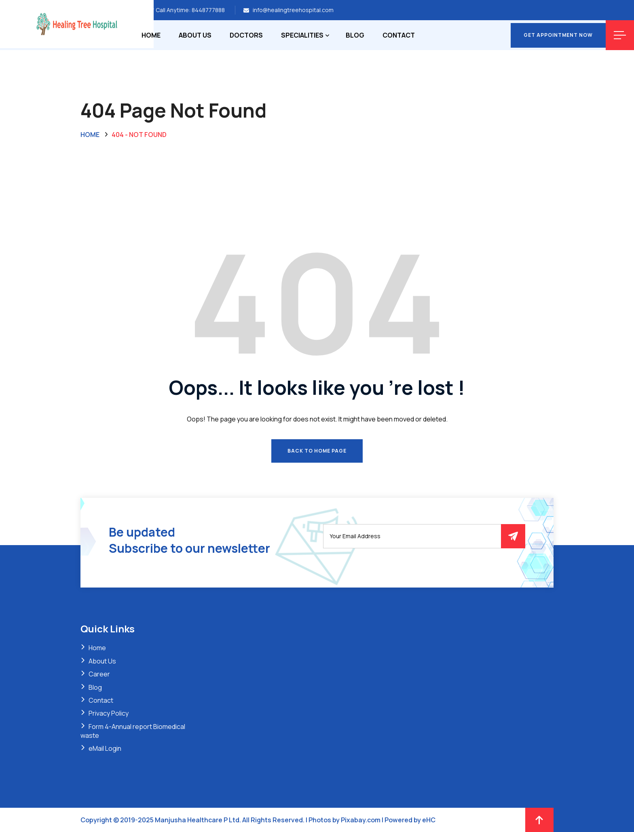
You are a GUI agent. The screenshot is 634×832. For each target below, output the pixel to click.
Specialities (302, 35)
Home (151, 35)
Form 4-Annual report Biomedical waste (132, 731)
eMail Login (105, 748)
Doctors (246, 35)
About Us (195, 35)
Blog (355, 35)
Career (99, 674)
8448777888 (208, 10)
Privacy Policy (109, 713)
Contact (399, 35)
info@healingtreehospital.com (293, 10)
